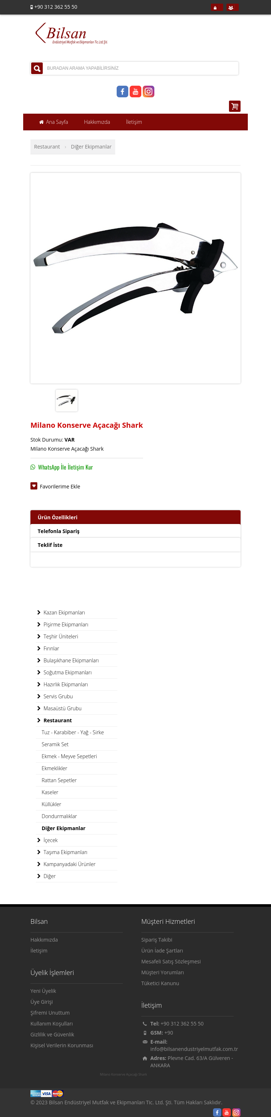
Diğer (46, 876)
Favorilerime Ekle (60, 486)
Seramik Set (55, 744)
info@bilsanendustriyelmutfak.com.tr (194, 1048)
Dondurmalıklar (59, 816)
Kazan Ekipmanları (60, 612)
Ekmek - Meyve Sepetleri (69, 756)
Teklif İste (50, 544)
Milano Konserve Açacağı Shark (123, 1074)
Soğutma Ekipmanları (64, 672)
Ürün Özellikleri (58, 517)
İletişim (38, 950)
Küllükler (51, 804)
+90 (168, 1032)
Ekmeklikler (54, 768)
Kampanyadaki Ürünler (66, 864)
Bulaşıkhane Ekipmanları (67, 660)
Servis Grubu (54, 696)
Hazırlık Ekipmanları (62, 684)
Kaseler (50, 792)
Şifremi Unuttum (50, 1012)
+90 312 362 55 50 (182, 1023)
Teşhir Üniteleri (57, 636)
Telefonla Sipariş (58, 531)
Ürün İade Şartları (162, 950)
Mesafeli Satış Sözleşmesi (171, 961)
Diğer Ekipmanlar (91, 146)
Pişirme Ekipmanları (62, 624)
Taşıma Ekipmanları (61, 852)
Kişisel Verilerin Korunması (61, 1045)
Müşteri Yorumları (162, 972)
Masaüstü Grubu (59, 708)
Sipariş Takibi (156, 939)
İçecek (47, 840)
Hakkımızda (44, 939)
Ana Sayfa (53, 122)
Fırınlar (47, 648)
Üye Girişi (41, 1001)
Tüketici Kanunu (160, 983)
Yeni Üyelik (43, 990)
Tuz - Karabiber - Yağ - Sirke (73, 732)
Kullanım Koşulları (51, 1023)
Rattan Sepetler (59, 780)
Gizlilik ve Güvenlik (52, 1034)
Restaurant (47, 146)
